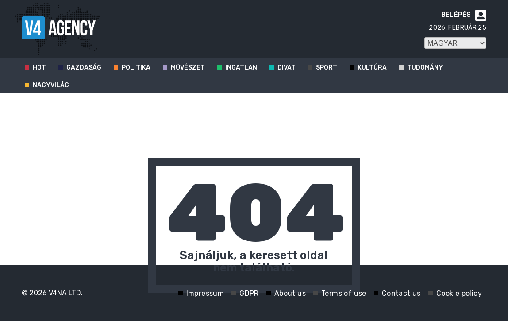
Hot (39, 67)
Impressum (205, 293)
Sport (326, 67)
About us (290, 293)
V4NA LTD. (66, 293)
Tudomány (425, 67)
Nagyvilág (51, 85)
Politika (136, 67)
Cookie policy (459, 293)
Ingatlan (241, 67)
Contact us (401, 293)
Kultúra (372, 67)
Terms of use (343, 293)
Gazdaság (83, 67)
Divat (286, 67)
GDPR (249, 293)
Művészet (188, 67)
